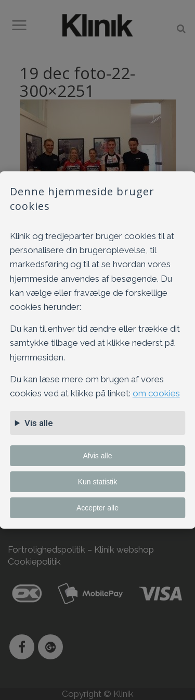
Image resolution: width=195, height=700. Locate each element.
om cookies (156, 393)
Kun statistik (97, 482)
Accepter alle (97, 508)
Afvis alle (97, 456)
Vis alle (38, 423)
